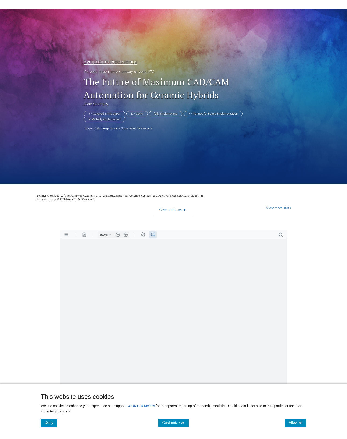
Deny (51, 422)
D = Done (137, 113)
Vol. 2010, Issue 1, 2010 (101, 72)
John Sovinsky (96, 104)
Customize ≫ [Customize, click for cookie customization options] (175, 422)
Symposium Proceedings (110, 61)
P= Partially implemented (104, 119)
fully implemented (165, 113)
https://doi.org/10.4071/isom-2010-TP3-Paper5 (118, 128)
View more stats (278, 208)
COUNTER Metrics (141, 406)
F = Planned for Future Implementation (213, 113)
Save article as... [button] (172, 210)
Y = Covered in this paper (104, 113)
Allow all (297, 422)
